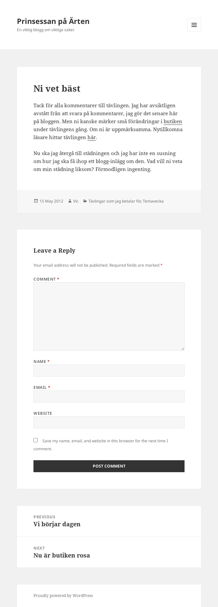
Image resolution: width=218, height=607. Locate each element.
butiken (173, 121)
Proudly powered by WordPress (63, 595)
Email (41, 387)
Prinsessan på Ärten (53, 21)
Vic (76, 201)
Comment (46, 279)
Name (41, 361)
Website (42, 413)
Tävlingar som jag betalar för (114, 201)
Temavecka (153, 201)
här (91, 137)
